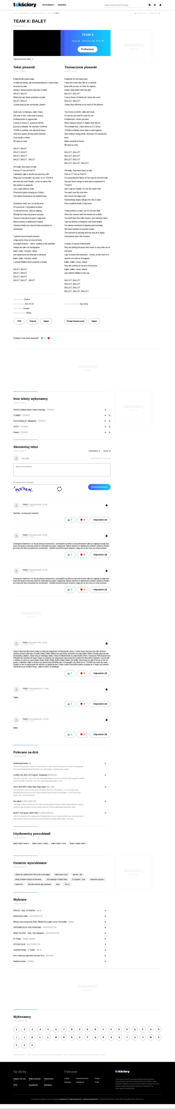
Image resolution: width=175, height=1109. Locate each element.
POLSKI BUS (19, 944)
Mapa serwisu (35, 1079)
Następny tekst (154, 13)
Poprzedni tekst (140, 13)
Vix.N (38, 950)
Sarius (70, 922)
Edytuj (33, 321)
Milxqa (28, 313)
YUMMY (17, 415)
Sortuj (107, 451)
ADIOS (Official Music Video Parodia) (29, 410)
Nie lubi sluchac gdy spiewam (39, 884)
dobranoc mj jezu (97, 879)
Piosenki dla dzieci (82, 1078)
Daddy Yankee (28, 939)
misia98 (26, 308)
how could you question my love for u (29, 956)
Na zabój (17, 801)
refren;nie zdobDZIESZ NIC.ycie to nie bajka (32, 874)
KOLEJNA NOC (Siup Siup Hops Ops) (29, 787)
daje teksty (84, 304)
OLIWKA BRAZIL (46, 813)
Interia (15, 13)
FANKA (30, 961)
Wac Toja (50, 787)
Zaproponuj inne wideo (23, 59)
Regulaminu (63, 1099)
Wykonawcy (48, 5)
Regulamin (33, 1085)
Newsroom (48, 1079)
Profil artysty (87, 49)
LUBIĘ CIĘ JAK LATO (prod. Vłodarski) (30, 775)
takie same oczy (61, 874)
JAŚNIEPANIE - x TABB (24, 950)
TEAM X (49, 13)
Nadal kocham (19, 961)
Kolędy (66, 1078)
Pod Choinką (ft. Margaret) (24, 421)
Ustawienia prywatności (90, 1099)
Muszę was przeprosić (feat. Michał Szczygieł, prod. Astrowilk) (40, 922)
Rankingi (62, 5)
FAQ (15, 1085)
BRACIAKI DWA (20, 916)
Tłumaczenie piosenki (80, 67)
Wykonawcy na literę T (38, 13)
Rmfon (97, 1078)
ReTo (38, 911)
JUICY (16, 427)
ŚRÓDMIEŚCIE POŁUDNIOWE (27, 927)
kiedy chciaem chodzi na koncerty (28, 879)
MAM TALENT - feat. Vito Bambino (28, 933)
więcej (67, 884)
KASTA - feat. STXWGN (24, 911)
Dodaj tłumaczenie (75, 321)
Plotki (97, 1082)
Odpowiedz (100, 520)
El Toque (17, 939)
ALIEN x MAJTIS (28, 801)
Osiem (16, 432)
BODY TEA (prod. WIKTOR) (25, 813)
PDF (20, 321)
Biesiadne (67, 1082)
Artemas (49, 956)
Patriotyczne (80, 1082)
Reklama (48, 1085)
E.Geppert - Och (78, 879)
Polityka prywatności (75, 1099)
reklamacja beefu (20, 763)
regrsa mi (19, 884)
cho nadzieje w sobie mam (57, 879)
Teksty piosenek (24, 13)
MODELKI (52, 775)
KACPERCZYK (35, 916)
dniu (57, 884)
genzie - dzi (77, 874)
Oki (29, 763)
